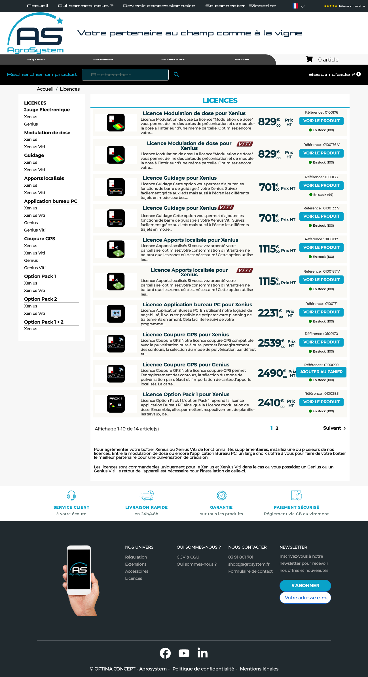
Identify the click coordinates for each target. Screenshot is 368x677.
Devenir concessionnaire (159, 5)
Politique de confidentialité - (204, 669)
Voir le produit (321, 120)
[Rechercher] (125, 74)
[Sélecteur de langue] (295, 6)
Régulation (136, 557)
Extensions (135, 564)
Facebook (165, 653)
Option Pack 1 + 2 (43, 322)
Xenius (30, 116)
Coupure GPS (39, 239)
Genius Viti (35, 230)
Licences (35, 103)
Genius (31, 124)
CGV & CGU (188, 557)
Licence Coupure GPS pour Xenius (186, 335)
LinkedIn (202, 653)
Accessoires (136, 571)
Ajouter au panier (321, 372)
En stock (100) (321, 130)
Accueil (37, 5)
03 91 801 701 (240, 557)
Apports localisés (44, 178)
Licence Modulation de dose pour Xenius (194, 113)
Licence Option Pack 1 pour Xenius (186, 394)
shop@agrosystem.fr (249, 564)
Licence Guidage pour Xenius (180, 178)
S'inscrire (262, 6)
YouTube (184, 653)
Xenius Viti (34, 146)
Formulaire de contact (250, 571)
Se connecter (225, 6)
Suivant (335, 428)
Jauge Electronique (47, 110)
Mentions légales (259, 669)
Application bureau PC (50, 201)
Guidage (34, 155)
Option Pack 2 (40, 299)
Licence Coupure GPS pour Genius (186, 365)
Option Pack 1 (40, 276)
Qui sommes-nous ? (85, 5)
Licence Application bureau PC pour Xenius (197, 304)
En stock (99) (321, 194)
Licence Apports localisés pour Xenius (190, 240)
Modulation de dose (47, 133)
